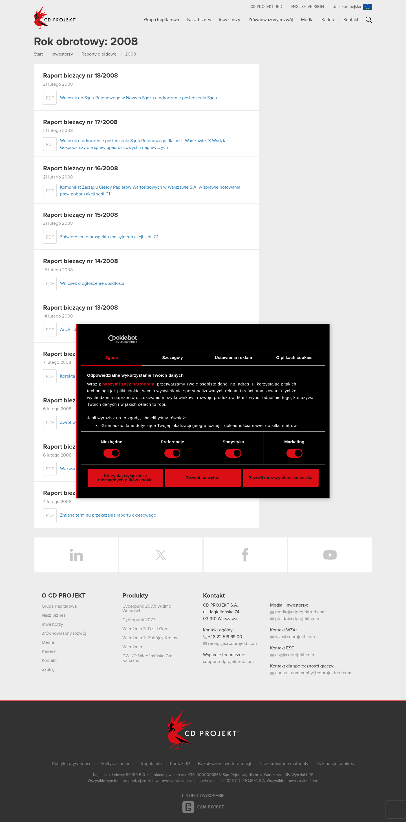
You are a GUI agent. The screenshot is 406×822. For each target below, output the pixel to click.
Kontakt (350, 19)
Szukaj (369, 20)
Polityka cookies (117, 763)
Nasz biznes (199, 19)
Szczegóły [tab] (172, 357)
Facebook (245, 554)
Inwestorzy (229, 19)
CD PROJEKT (55, 18)
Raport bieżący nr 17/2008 (80, 122)
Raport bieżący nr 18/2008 (80, 76)
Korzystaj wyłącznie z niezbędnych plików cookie (125, 477)
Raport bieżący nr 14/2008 (80, 261)
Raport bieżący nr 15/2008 (80, 215)
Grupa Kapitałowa (161, 19)
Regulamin (151, 763)
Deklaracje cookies (335, 763)
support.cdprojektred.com (228, 661)
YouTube (330, 554)
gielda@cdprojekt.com (294, 618)
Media (307, 19)
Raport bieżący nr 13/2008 (80, 308)
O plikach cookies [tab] (294, 357)
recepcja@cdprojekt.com (230, 643)
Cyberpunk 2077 (138, 620)
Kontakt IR (180, 763)
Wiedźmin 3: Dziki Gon (144, 629)
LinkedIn (76, 554)
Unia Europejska (346, 7)
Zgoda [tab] (111, 357)
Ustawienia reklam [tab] (233, 357)
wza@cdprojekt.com (292, 636)
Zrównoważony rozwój (270, 19)
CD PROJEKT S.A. (220, 605)
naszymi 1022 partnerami (129, 384)
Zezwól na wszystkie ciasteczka (280, 477)
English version (307, 7)
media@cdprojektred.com (298, 612)
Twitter (160, 554)
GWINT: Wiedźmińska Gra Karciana (147, 658)
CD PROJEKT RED (266, 7)
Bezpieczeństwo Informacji (224, 763)
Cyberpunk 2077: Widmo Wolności (146, 608)
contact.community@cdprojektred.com (310, 673)
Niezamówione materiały (283, 763)
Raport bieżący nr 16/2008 (80, 169)
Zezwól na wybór (203, 477)
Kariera (328, 19)
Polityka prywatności (72, 763)
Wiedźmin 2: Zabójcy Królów (150, 638)
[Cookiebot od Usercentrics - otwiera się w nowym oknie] (112, 339)
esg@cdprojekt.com (292, 655)
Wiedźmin (132, 647)
